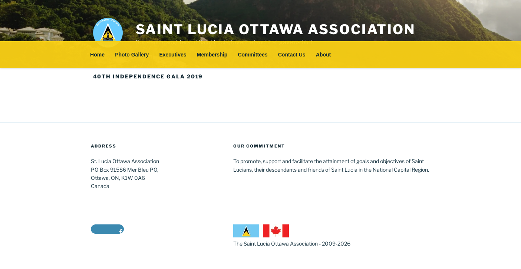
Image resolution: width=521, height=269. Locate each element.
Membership (212, 55)
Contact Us (292, 55)
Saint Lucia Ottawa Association (275, 29)
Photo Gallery (132, 55)
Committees (252, 55)
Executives (172, 55)
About (323, 55)
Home (97, 55)
